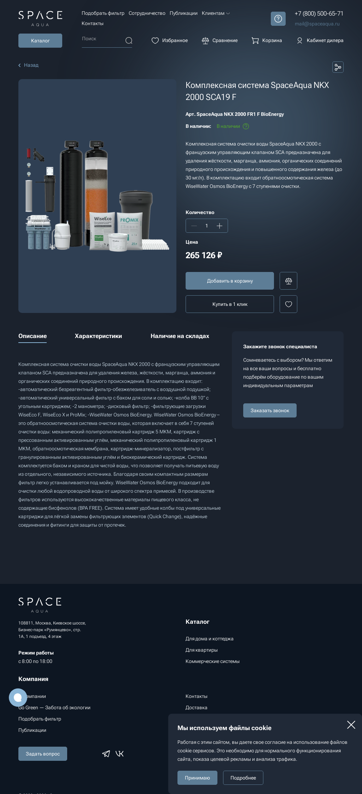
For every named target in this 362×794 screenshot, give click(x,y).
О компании (32, 696)
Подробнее (243, 778)
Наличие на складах (180, 335)
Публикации (184, 13)
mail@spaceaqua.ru (317, 23)
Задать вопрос (43, 754)
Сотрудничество (147, 13)
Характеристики (98, 335)
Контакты (93, 23)
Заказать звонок (270, 410)
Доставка (197, 707)
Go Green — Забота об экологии (54, 707)
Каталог (40, 40)
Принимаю (197, 778)
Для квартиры (202, 650)
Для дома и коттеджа (210, 638)
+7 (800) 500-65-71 (319, 13)
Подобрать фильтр (103, 13)
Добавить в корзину (230, 281)
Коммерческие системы (213, 661)
